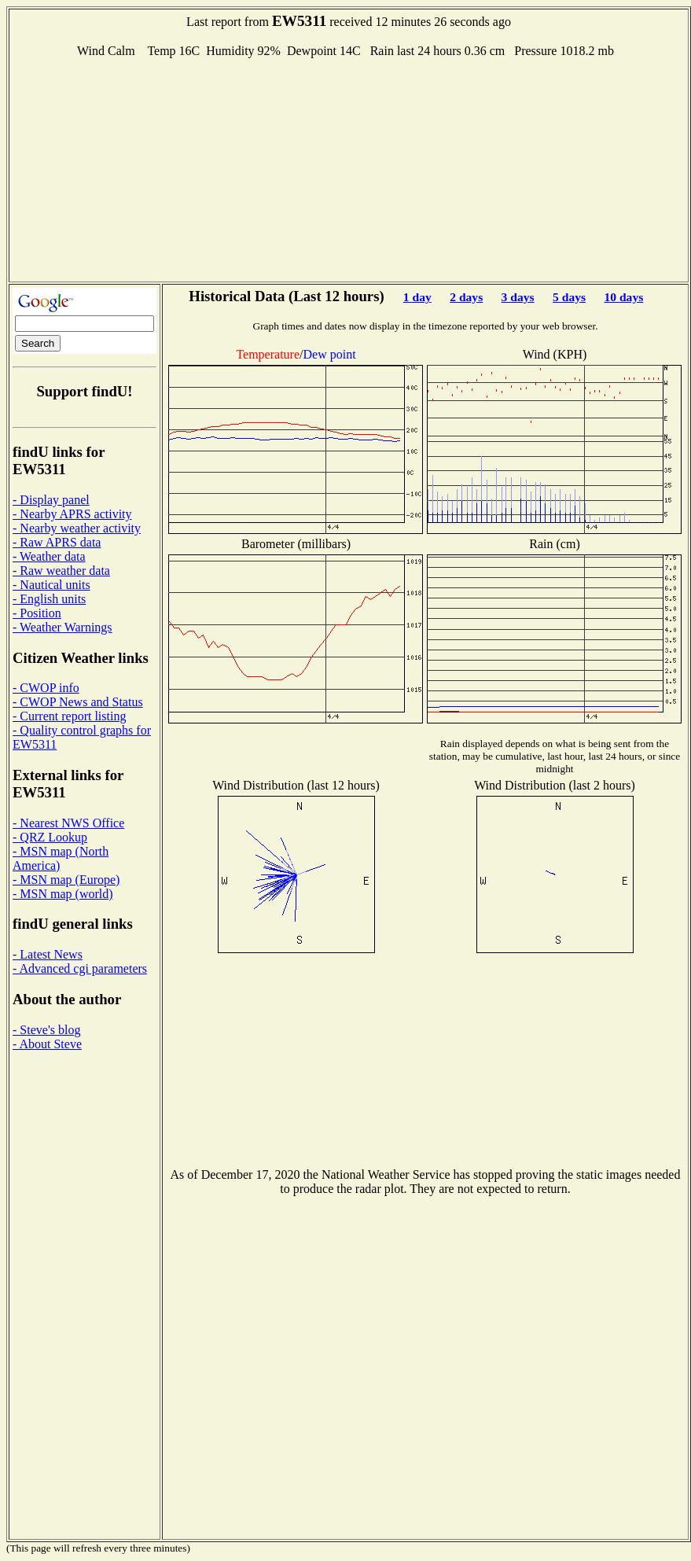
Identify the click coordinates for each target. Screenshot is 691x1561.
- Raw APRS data (57, 542)
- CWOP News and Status (78, 702)
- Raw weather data (61, 570)
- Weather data (49, 556)
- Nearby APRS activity (72, 514)
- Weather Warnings (62, 627)
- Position (37, 613)
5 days (569, 297)
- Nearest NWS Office (68, 823)
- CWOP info (46, 687)
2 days (466, 297)
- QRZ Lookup (50, 837)
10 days (623, 297)
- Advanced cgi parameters (80, 968)
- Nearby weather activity (77, 528)
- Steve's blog (46, 1029)
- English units (49, 599)
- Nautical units (51, 584)
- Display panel (51, 499)
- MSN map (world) (63, 893)
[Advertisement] (348, 168)
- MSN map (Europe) (66, 879)
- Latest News (48, 954)
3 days (518, 297)
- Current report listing (69, 716)
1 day (417, 297)
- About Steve (47, 1044)
